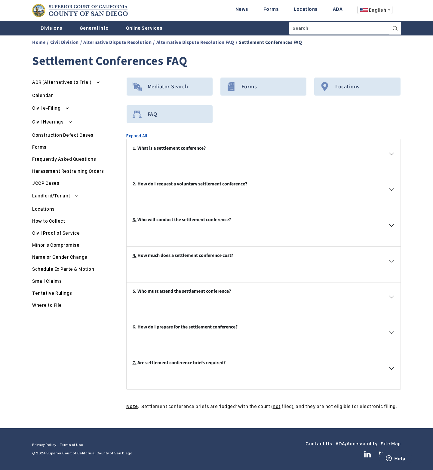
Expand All (136, 136)
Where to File (47, 305)
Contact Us (319, 444)
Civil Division (64, 42)
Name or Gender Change (60, 257)
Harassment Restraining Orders (68, 171)
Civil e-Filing (47, 108)
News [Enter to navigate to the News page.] (241, 9)
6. (135, 327)
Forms (39, 147)
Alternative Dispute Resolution (117, 42)
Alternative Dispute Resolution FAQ (195, 42)
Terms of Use (71, 445)
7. (135, 362)
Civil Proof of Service (56, 233)
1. (135, 148)
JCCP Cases (45, 183)
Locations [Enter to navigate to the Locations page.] (306, 9)
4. (135, 255)
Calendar (42, 95)
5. (135, 291)
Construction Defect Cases (63, 135)
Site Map (391, 444)
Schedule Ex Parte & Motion (63, 269)
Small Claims (47, 281)
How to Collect (48, 221)
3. (135, 219)
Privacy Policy (44, 445)
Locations (43, 209)
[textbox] (375, 10)
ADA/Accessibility (357, 444)
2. (135, 184)
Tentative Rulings (52, 293)
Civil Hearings (48, 122)
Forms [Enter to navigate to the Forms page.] (271, 9)
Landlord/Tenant (51, 196)
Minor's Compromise (55, 245)
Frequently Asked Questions (64, 159)
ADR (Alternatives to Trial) (62, 82)
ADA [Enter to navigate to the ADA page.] (338, 9)
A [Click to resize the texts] (396, 12)
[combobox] (375, 10)
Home (38, 42)
